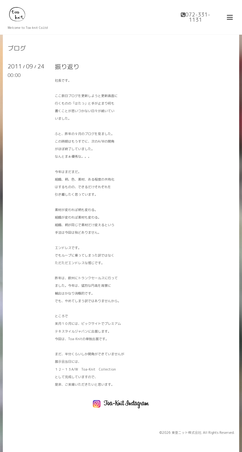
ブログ (17, 48)
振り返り (67, 66)
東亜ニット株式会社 (186, 432)
